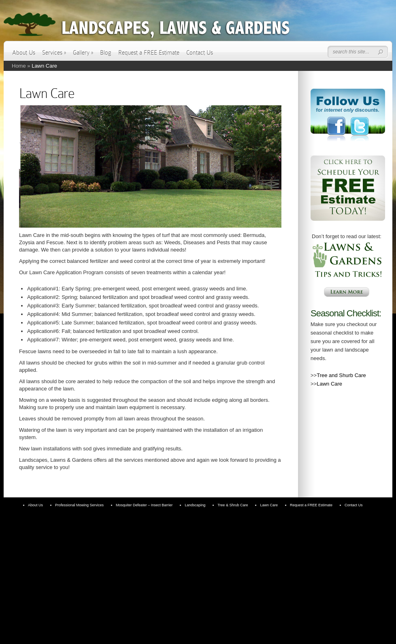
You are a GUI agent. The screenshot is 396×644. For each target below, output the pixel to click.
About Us (23, 52)
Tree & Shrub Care (232, 505)
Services (54, 52)
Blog (105, 52)
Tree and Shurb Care (341, 375)
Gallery (83, 52)
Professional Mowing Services (79, 505)
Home (19, 66)
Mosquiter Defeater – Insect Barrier (144, 505)
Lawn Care (329, 384)
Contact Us (199, 52)
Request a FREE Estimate (148, 52)
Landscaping (195, 505)
